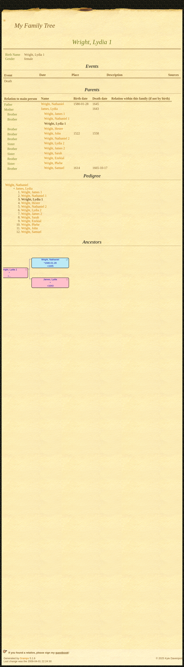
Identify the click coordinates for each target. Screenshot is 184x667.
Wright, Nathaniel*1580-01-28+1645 (50, 263)
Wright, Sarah (53, 153)
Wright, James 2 (54, 148)
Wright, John (52, 133)
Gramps (24, 658)
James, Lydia (49, 108)
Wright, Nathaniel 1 (57, 118)
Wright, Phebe (53, 163)
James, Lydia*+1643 (50, 282)
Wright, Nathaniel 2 (57, 138)
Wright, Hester (53, 128)
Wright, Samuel (54, 168)
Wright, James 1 (54, 113)
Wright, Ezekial (54, 158)
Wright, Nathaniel (52, 104)
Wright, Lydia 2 (54, 143)
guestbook (61, 652)
